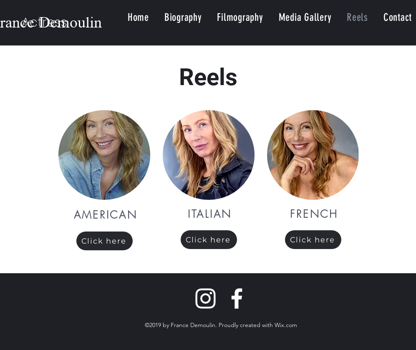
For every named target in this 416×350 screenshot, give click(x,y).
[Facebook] (236, 298)
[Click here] (104, 241)
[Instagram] (205, 298)
